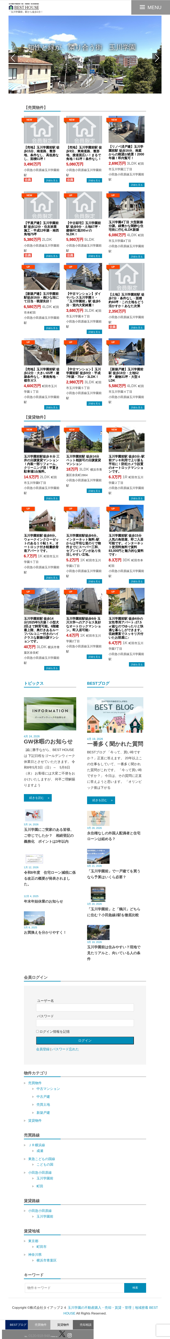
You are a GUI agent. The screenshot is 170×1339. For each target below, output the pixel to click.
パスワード (45, 1016)
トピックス (34, 683)
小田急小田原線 (40, 1172)
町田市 (42, 1247)
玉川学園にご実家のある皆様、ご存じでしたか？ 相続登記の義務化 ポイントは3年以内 (49, 835)
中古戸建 (43, 1097)
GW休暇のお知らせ (48, 742)
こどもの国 (45, 1164)
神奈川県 (35, 1255)
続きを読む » (38, 797)
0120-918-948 (39, 1336)
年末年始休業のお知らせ (43, 901)
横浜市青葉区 (47, 1260)
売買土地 (43, 1104)
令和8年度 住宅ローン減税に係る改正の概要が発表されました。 (50, 878)
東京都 (33, 1241)
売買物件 (41, 1324)
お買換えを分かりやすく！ (45, 932)
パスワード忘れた (65, 1049)
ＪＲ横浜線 (36, 1145)
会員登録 (43, 1049)
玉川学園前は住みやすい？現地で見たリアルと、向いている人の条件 (113, 953)
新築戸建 (43, 1113)
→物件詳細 (52, 180)
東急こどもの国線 (41, 1159)
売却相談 (86, 1324)
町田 (40, 1186)
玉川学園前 (45, 1178)
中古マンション (48, 1089)
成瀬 (40, 1151)
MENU (154, 7)
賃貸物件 (63, 1324)
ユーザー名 (45, 1001)
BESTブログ (18, 1324)
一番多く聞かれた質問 (115, 744)
